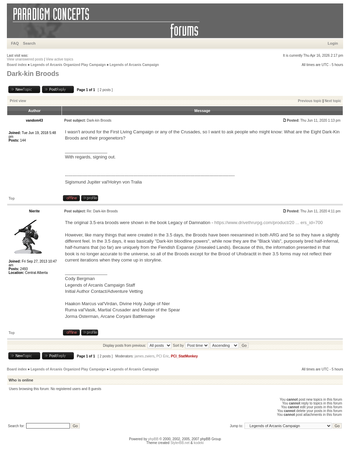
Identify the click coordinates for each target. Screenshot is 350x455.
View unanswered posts (25, 59)
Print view (18, 101)
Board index (17, 65)
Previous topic (310, 101)
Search (29, 43)
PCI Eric (162, 356)
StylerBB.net (180, 443)
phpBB (153, 439)
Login (333, 43)
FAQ (15, 43)
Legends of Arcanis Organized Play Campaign (68, 65)
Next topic (333, 101)
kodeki (199, 443)
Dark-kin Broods (33, 73)
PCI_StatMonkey (184, 356)
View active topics (59, 59)
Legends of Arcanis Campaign (134, 65)
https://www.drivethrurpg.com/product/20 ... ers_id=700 (268, 222)
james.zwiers (144, 356)
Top (12, 198)
